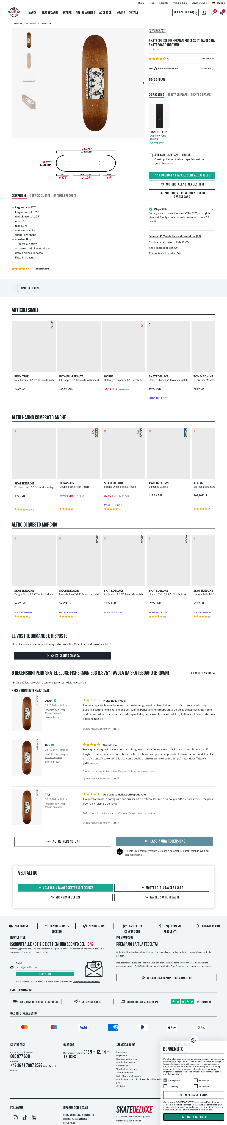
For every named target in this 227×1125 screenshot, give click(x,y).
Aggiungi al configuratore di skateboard (182, 195)
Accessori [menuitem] (105, 13)
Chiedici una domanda (62, 656)
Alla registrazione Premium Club (166, 978)
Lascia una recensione (164, 841)
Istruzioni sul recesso (125, 1062)
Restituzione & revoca (126, 1059)
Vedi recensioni (207, 58)
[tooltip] (213, 69)
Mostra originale (53, 713)
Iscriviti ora (45, 974)
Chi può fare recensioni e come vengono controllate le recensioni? (49, 682)
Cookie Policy (69, 1123)
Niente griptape (201, 95)
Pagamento (121, 1055)
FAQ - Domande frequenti (128, 1076)
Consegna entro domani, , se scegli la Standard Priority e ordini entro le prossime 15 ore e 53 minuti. (182, 215)
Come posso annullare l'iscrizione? (86, 981)
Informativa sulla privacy (75, 1119)
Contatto (120, 1086)
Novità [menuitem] (121, 13)
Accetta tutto (194, 1117)
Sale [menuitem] (133, 13)
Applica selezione (193, 1095)
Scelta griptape (177, 95)
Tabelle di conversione (126, 1069)
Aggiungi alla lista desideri (182, 184)
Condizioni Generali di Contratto (78, 1115)
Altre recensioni (63, 842)
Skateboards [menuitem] (50, 13)
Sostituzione (94, 926)
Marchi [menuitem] (32, 13)
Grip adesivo (156, 95)
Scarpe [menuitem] (67, 13)
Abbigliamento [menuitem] (85, 13)
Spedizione (19, 926)
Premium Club (155, 850)
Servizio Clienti (208, 926)
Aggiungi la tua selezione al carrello (182, 175)
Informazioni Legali (75, 1108)
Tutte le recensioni (124, 1072)
